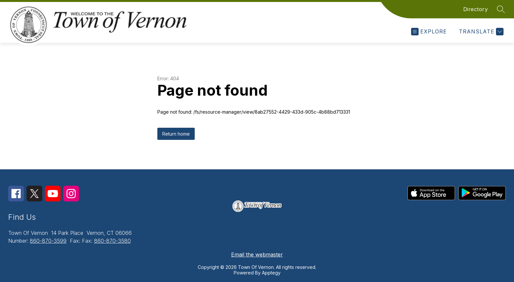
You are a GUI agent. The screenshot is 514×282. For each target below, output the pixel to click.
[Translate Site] (480, 32)
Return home (176, 134)
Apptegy (271, 272)
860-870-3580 (112, 240)
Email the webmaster (257, 254)
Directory (475, 9)
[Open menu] (429, 32)
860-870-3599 (48, 240)
